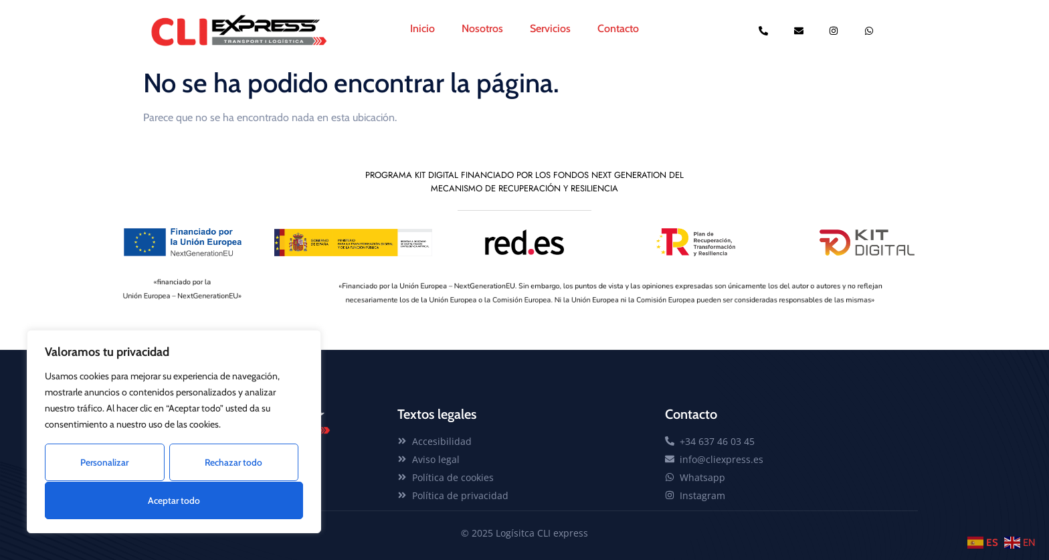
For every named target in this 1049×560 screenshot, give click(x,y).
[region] (174, 432)
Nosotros (482, 28)
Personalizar (104, 463)
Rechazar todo (233, 463)
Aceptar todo (174, 500)
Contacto (618, 28)
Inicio (422, 28)
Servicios (550, 28)
